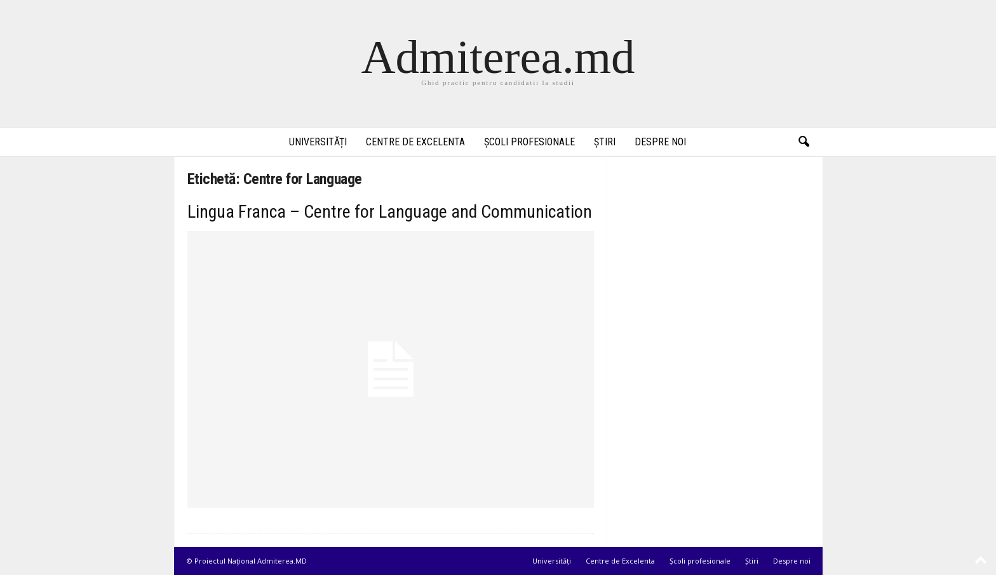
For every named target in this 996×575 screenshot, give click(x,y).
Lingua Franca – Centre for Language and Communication (389, 211)
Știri (605, 142)
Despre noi (660, 142)
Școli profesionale (529, 142)
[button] (804, 142)
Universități (318, 142)
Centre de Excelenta (415, 142)
